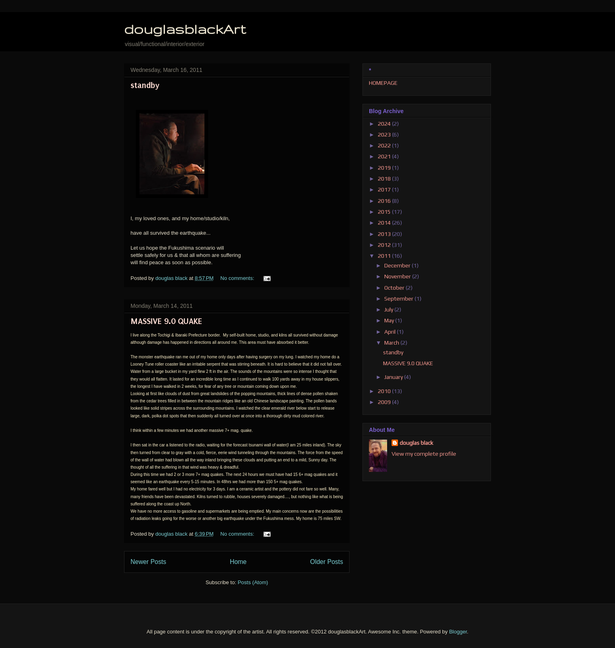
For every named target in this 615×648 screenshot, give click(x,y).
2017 (385, 189)
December (398, 265)
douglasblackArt (185, 29)
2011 (385, 255)
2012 (385, 245)
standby (145, 85)
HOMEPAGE (383, 83)
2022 (385, 145)
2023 (385, 134)
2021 (385, 156)
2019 (385, 167)
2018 (385, 178)
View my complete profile (424, 453)
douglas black (416, 443)
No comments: (237, 278)
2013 (385, 234)
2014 (385, 222)
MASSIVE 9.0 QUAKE (166, 321)
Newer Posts (148, 561)
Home (238, 561)
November (398, 276)
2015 (385, 211)
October (395, 287)
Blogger (458, 632)
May (389, 320)
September (399, 298)
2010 (385, 391)
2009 (385, 402)
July (389, 309)
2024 (385, 123)
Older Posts (326, 561)
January (394, 377)
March (392, 342)
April (390, 331)
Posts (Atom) (253, 582)
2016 (385, 201)
